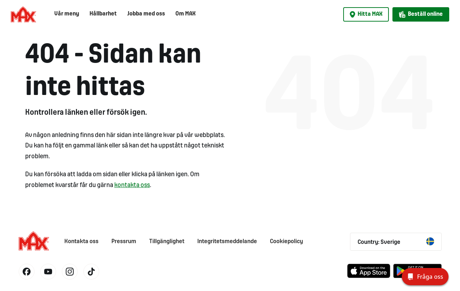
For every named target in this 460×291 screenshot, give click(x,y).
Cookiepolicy (286, 241)
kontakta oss (132, 185)
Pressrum (123, 241)
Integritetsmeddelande (227, 241)
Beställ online (421, 14)
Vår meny (66, 14)
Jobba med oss (146, 14)
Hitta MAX (366, 14)
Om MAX (185, 14)
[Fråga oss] (425, 276)
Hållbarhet (103, 14)
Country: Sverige (396, 241)
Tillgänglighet (166, 241)
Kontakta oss (81, 241)
